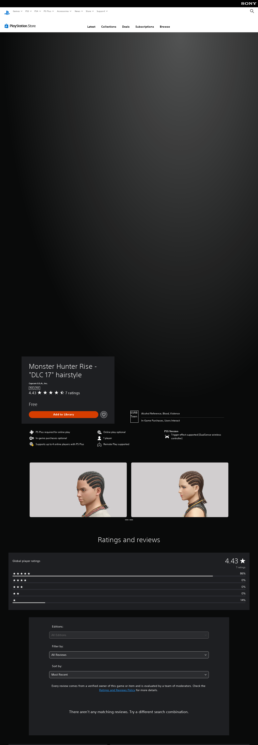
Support (101, 11)
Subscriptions (144, 23)
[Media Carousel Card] (78, 486)
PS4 (36, 11)
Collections (108, 23)
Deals (126, 23)
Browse (165, 23)
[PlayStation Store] (21, 22)
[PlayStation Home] (7, 11)
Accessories (63, 11)
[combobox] (129, 631)
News (77, 11)
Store (88, 11)
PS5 (27, 11)
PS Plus (47, 11)
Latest (91, 23)
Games (16, 11)
